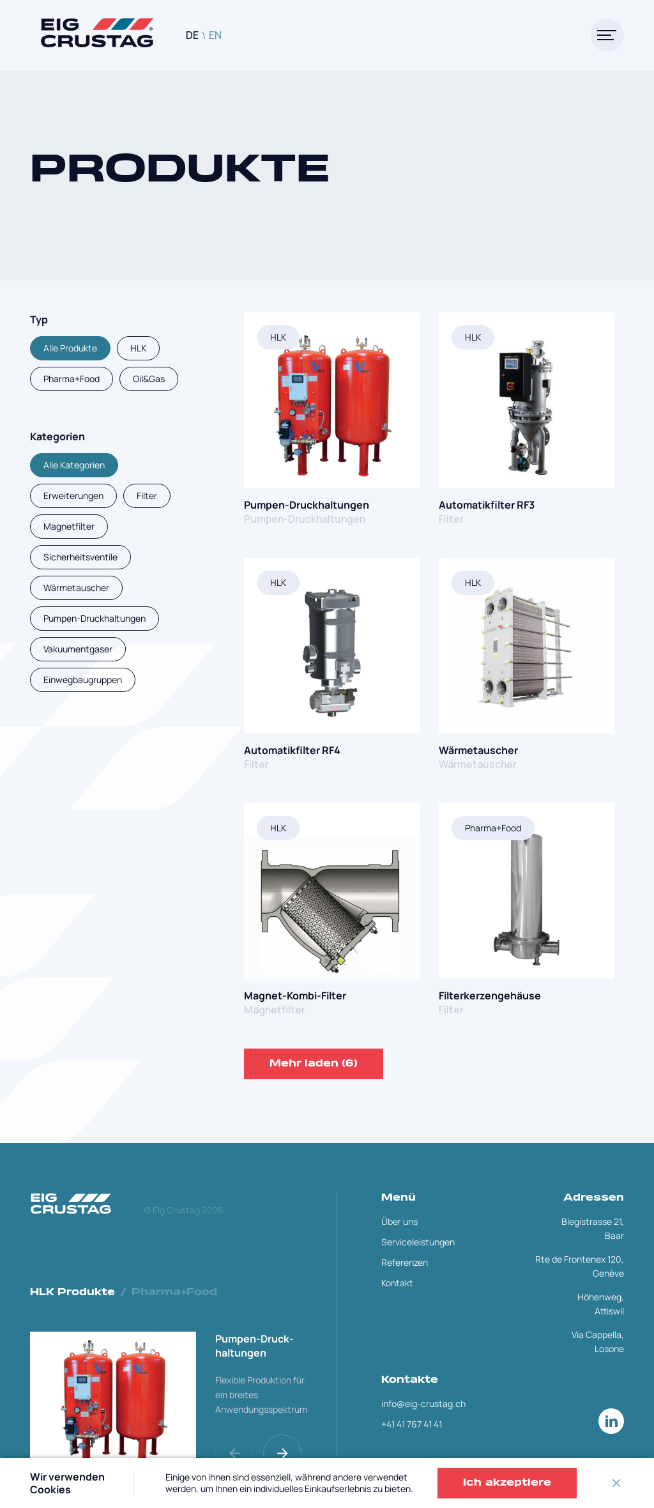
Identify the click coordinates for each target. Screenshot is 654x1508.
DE (192, 35)
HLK (278, 337)
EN (215, 35)
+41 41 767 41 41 (411, 1424)
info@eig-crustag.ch (423, 1403)
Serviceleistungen (418, 1242)
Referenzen (404, 1262)
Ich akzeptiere (507, 1483)
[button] (284, 1453)
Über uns (399, 1221)
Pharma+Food (493, 828)
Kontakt (397, 1283)
